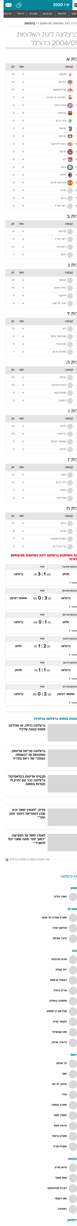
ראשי (71, 13)
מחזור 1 (69, 583)
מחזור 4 (69, 655)
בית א (69, 59)
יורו (73, 23)
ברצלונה (26, 23)
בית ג (69, 265)
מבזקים (44, 13)
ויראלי (17, 13)
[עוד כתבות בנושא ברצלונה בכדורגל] (38, 860)
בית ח (69, 508)
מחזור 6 (69, 703)
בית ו (70, 411)
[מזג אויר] (15, 5)
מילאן (62, 622)
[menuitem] (58, 14)
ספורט (30, 13)
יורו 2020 (58, 5)
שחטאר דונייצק (14, 598)
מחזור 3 (69, 631)
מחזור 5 (69, 679)
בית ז (69, 460)
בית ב (69, 216)
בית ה (69, 362)
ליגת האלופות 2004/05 (51, 23)
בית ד (69, 314)
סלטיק (62, 574)
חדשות (58, 13)
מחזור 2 (69, 607)
